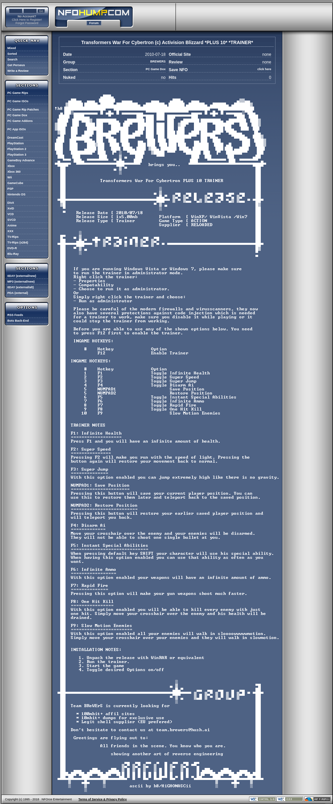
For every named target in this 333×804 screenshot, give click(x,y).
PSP (10, 188)
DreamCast (15, 137)
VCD (10, 214)
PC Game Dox (17, 115)
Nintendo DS (16, 194)
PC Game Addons (20, 121)
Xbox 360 (14, 171)
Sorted (12, 53)
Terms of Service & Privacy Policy (103, 799)
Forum (94, 23)
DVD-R (12, 248)
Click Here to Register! (27, 19)
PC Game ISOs (17, 101)
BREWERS (157, 61)
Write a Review (17, 70)
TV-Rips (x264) (17, 242)
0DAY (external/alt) (20, 287)
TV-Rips (13, 236)
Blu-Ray (13, 254)
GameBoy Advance (21, 160)
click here (264, 69)
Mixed (11, 48)
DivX (10, 202)
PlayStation (15, 143)
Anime (12, 225)
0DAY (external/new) (21, 276)
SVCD (11, 219)
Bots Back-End (18, 320)
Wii (9, 177)
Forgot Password (26, 23)
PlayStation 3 (16, 154)
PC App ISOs (16, 129)
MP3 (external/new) (21, 281)
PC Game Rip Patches (23, 109)
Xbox (11, 166)
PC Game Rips (17, 93)
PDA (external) (17, 293)
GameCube (15, 183)
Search (12, 59)
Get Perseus (16, 65)
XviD (10, 208)
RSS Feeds (15, 315)
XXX (10, 231)
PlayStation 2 (16, 149)
